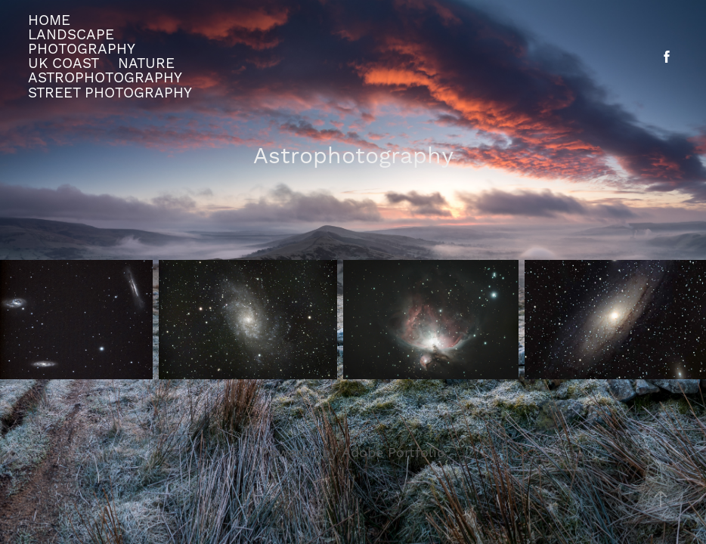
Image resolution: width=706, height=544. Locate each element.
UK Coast (63, 63)
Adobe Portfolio (393, 453)
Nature (146, 63)
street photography (110, 93)
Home (49, 20)
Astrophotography (105, 78)
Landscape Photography (81, 42)
